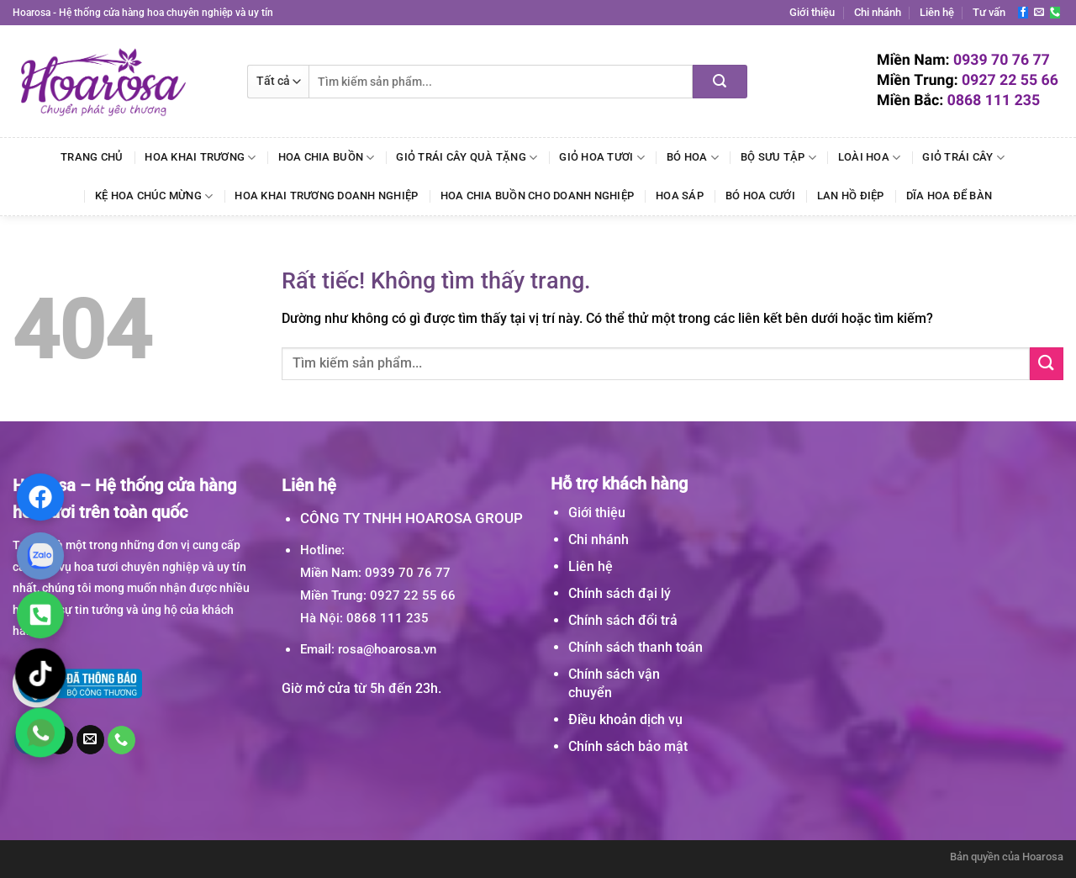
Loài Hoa (869, 158)
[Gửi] (720, 81)
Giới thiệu (812, 12)
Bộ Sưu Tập (778, 158)
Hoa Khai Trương (200, 158)
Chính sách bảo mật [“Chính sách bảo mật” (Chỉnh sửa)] (628, 746)
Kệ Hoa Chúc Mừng (154, 196)
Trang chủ (92, 157)
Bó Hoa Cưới (760, 195)
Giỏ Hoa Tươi (602, 158)
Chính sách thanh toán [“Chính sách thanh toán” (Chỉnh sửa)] (635, 647)
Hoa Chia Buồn (326, 158)
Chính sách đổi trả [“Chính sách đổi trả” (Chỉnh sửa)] (623, 620)
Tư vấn (989, 12)
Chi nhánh (877, 12)
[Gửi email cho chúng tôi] (1039, 13)
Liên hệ (937, 12)
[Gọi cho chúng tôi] (1055, 13)
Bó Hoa (693, 158)
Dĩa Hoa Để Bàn (949, 195)
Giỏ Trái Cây (963, 158)
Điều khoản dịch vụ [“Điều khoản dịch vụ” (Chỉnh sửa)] (625, 719)
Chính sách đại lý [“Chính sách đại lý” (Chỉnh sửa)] (619, 593)
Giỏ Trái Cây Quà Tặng (466, 158)
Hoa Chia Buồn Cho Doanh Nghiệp (537, 195)
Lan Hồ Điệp (850, 195)
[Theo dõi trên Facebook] (1023, 13)
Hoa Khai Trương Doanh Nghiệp (326, 195)
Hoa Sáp (680, 195)
